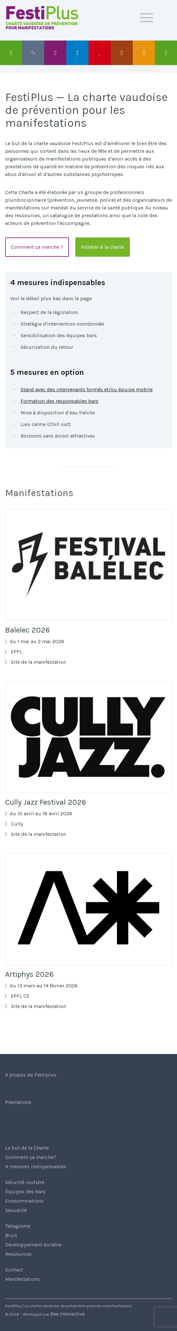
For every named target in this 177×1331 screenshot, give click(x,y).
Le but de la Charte (27, 1148)
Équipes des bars (25, 1191)
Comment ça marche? (30, 1157)
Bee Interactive (67, 1314)
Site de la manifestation (35, 661)
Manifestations (22, 1279)
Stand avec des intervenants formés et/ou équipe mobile (87, 389)
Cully (14, 824)
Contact (14, 1270)
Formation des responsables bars (59, 401)
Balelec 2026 (27, 629)
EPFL (13, 652)
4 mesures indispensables (35, 1166)
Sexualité (16, 1210)
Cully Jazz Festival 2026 (45, 802)
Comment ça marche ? (37, 247)
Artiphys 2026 (29, 974)
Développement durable (33, 1245)
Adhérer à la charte (102, 247)
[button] (146, 17)
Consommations (24, 1201)
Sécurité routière (24, 1182)
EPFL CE (17, 996)
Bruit (11, 1235)
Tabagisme (17, 1226)
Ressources (18, 1254)
